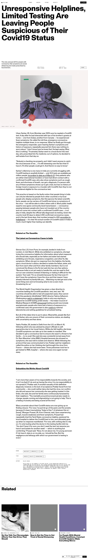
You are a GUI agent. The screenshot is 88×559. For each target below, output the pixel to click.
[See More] (44, 456)
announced (42, 303)
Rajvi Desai (41, 68)
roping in (52, 307)
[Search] (81, 2)
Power (30, 2)
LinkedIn (33, 451)
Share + (83, 67)
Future (47, 2)
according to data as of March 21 (41, 175)
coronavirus (38, 456)
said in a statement (35, 298)
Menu (84, 2)
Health (31, 456)
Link (41, 451)
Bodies (38, 2)
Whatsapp (26, 451)
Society (55, 2)
